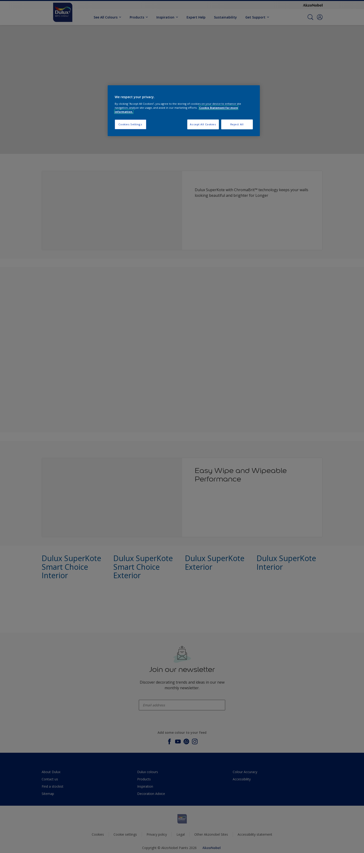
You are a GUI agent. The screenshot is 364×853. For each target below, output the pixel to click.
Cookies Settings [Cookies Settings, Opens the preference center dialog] (130, 124)
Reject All (237, 124)
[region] (184, 110)
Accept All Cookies (203, 124)
